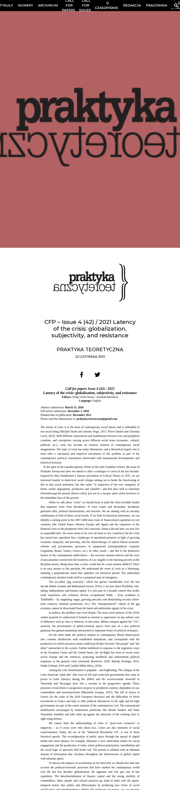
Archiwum (48, 5)
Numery (25, 5)
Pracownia (156, 5)
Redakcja (132, 5)
